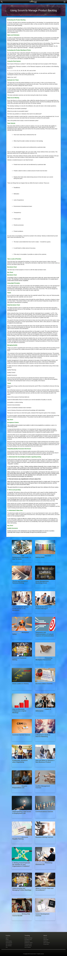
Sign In (7, 937)
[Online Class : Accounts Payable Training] (22, 844)
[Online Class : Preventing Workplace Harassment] (45, 665)
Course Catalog (9, 941)
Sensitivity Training (28, 945)
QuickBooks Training (28, 942)
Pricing (7, 939)
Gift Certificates (9, 945)
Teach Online (45, 939)
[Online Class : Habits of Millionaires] (45, 716)
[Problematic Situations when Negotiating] (22, 768)
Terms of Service (46, 942)
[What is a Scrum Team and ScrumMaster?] (45, 896)
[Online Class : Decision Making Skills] (45, 563)
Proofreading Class (28, 944)
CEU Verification (9, 944)
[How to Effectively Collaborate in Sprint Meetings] (22, 716)
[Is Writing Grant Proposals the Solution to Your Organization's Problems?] (22, 870)
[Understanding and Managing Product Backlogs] (22, 896)
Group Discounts (9, 942)
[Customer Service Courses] (22, 742)
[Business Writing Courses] (45, 844)
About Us (45, 937)
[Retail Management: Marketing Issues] (45, 588)
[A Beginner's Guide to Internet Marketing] (45, 742)
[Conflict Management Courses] (45, 793)
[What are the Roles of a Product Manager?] (45, 614)
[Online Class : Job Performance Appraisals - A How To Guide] (22, 563)
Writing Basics (27, 941)
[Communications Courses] (45, 819)
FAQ (6, 947)
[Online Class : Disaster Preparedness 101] (22, 793)
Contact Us (45, 941)
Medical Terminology (28, 937)
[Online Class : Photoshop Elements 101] (45, 870)
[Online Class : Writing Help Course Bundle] (22, 921)
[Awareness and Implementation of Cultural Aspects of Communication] (45, 640)
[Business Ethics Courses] (45, 691)
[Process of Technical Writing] (22, 665)
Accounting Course (28, 939)
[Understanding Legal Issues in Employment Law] (22, 819)
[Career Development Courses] (45, 921)
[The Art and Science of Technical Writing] (22, 588)
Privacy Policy (46, 944)
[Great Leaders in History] (22, 691)
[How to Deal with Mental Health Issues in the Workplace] (22, 614)
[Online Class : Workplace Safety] (22, 640)
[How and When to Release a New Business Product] (45, 768)
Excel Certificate (28, 947)
